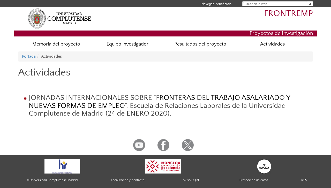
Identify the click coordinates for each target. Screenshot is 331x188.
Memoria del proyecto (56, 44)
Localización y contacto (127, 180)
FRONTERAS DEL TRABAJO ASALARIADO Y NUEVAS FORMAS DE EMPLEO (159, 102)
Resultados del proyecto (200, 44)
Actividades (272, 44)
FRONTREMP (288, 13)
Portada (29, 56)
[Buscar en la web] (310, 3)
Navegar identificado (216, 4)
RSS (304, 180)
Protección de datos (253, 180)
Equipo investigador (127, 44)
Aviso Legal (191, 180)
